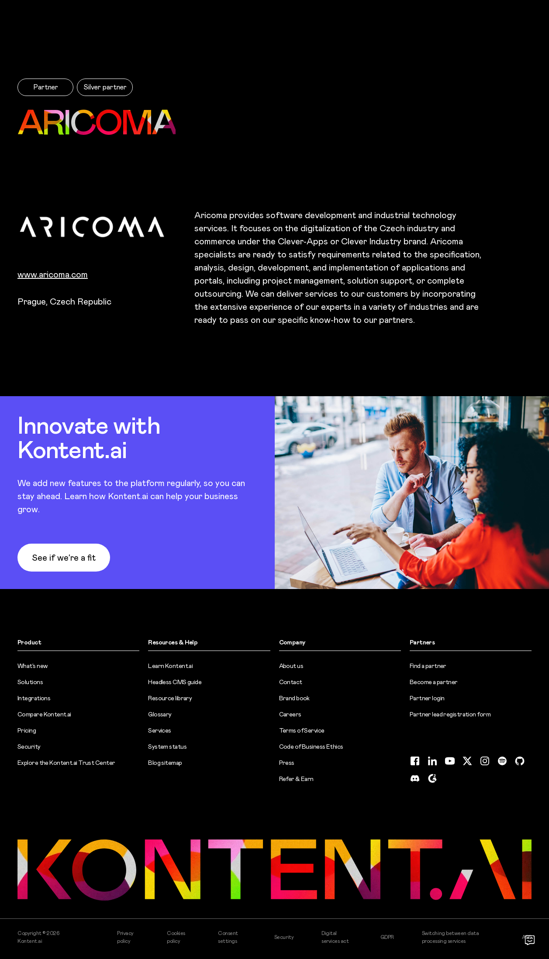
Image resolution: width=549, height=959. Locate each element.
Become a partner (434, 682)
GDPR (387, 937)
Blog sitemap (165, 763)
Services (159, 730)
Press (286, 763)
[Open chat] (529, 939)
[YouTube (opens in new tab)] (450, 761)
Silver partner (105, 87)
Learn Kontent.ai (170, 666)
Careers (290, 714)
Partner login (427, 698)
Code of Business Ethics (311, 746)
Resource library (170, 698)
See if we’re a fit (64, 557)
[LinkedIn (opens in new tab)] (432, 761)
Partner (45, 87)
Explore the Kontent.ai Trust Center (66, 763)
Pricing (26, 730)
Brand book (294, 698)
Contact (290, 682)
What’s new (32, 666)
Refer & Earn (296, 779)
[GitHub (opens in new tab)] (519, 761)
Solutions (30, 682)
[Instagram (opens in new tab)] (485, 761)
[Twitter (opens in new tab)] (467, 761)
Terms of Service (302, 730)
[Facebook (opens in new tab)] (415, 761)
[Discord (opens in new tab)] (415, 778)
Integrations (33, 698)
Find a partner (428, 666)
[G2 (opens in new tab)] (432, 778)
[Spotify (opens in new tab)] (502, 761)
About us (291, 666)
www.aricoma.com (52, 274)
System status (167, 746)
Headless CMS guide (174, 682)
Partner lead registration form (450, 714)
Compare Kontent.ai (44, 714)
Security (29, 746)
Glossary (160, 714)
